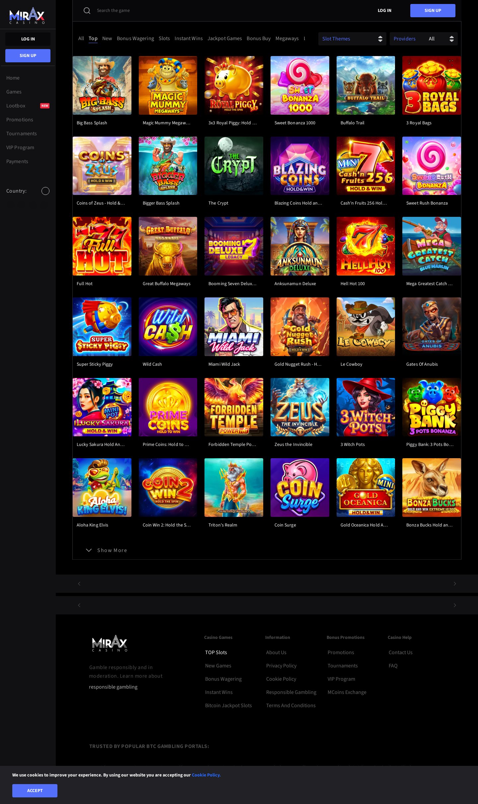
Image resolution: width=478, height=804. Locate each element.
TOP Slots (216, 652)
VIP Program (341, 679)
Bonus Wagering (223, 679)
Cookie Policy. (206, 775)
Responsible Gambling (291, 692)
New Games (218, 665)
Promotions (341, 652)
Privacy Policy (281, 665)
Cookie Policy (281, 679)
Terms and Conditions (291, 705)
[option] (10, 205)
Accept (35, 790)
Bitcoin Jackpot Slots (228, 705)
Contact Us (401, 652)
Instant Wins (219, 692)
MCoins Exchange (347, 692)
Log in (28, 39)
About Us (276, 652)
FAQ (393, 665)
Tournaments (343, 665)
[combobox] (27, 196)
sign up (28, 55)
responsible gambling (113, 687)
